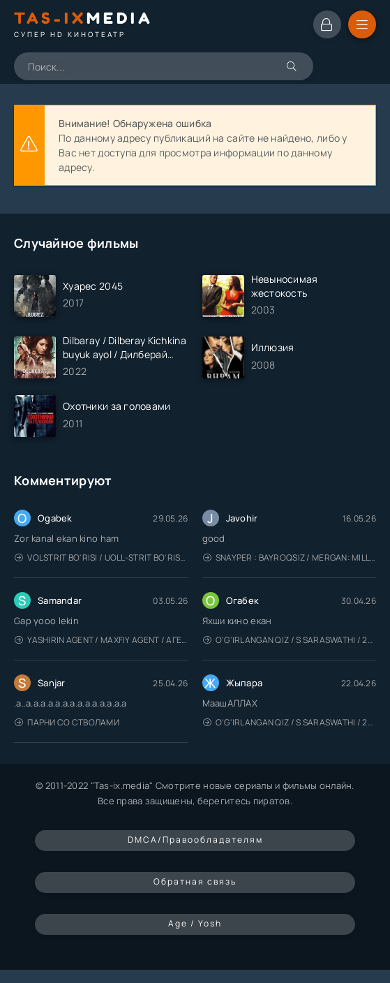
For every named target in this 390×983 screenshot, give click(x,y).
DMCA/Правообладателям (195, 839)
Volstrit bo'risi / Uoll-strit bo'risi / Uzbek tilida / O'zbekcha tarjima (101, 557)
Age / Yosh (195, 923)
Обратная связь (195, 881)
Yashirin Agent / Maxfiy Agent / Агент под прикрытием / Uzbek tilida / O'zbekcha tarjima (101, 640)
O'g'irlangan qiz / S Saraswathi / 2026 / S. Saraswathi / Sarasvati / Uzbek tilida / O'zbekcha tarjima (290, 640)
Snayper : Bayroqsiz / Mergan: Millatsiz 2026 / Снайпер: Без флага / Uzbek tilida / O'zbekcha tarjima (290, 557)
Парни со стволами (67, 722)
